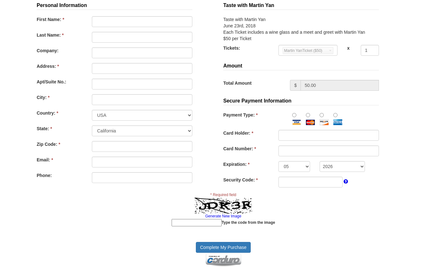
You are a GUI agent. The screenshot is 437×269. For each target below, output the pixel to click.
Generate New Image (223, 216)
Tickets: (231, 48)
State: (44, 128)
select (330, 50)
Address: (48, 66)
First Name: (50, 19)
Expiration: (236, 164)
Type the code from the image (248, 222)
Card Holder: (238, 133)
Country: (47, 113)
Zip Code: (48, 144)
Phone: (44, 175)
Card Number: (239, 148)
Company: (47, 50)
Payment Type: (240, 114)
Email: (45, 159)
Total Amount (237, 83)
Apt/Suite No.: (51, 81)
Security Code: (240, 179)
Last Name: (50, 35)
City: (43, 97)
